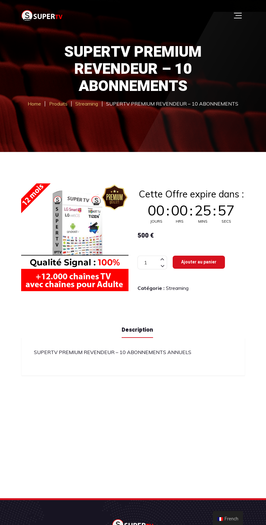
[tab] (137, 329)
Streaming (177, 288)
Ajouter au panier (199, 262)
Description (137, 330)
